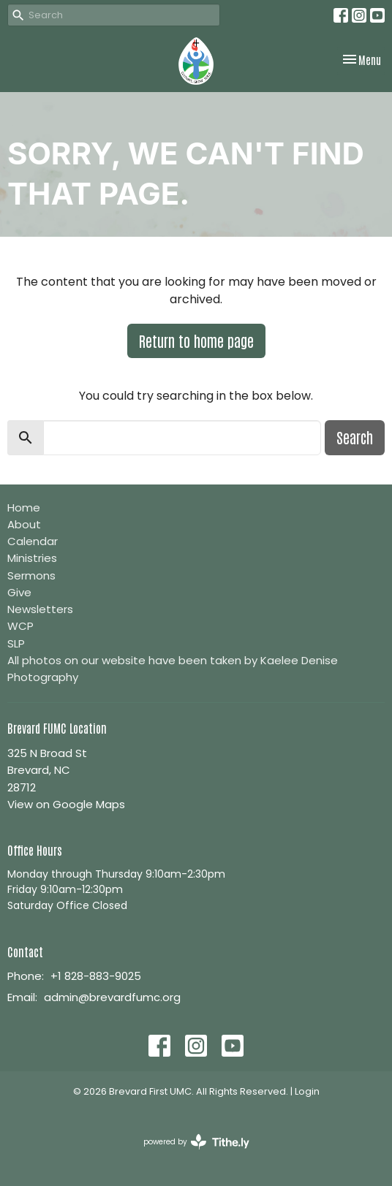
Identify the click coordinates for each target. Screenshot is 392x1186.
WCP (20, 626)
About (24, 524)
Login (307, 1091)
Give (19, 592)
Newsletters (40, 609)
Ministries (32, 558)
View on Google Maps (66, 804)
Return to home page (196, 340)
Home (23, 507)
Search (354, 436)
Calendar (32, 541)
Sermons (31, 575)
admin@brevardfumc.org (112, 997)
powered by (196, 1141)
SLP (16, 643)
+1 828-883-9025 (95, 976)
